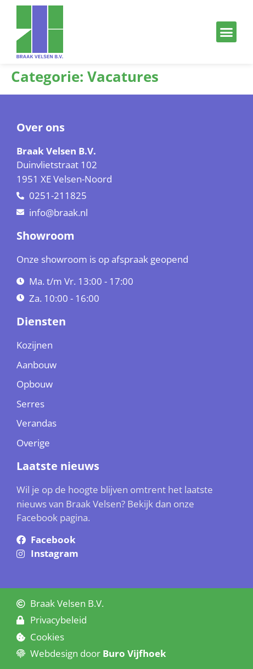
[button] (226, 31)
